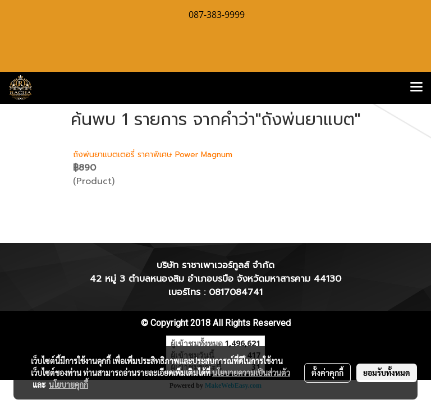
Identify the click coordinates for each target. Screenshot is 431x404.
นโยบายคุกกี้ (68, 384)
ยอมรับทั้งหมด (386, 373)
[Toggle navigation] (416, 87)
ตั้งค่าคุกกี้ (327, 373)
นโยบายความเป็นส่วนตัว (251, 373)
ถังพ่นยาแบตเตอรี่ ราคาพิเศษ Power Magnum (152, 154)
